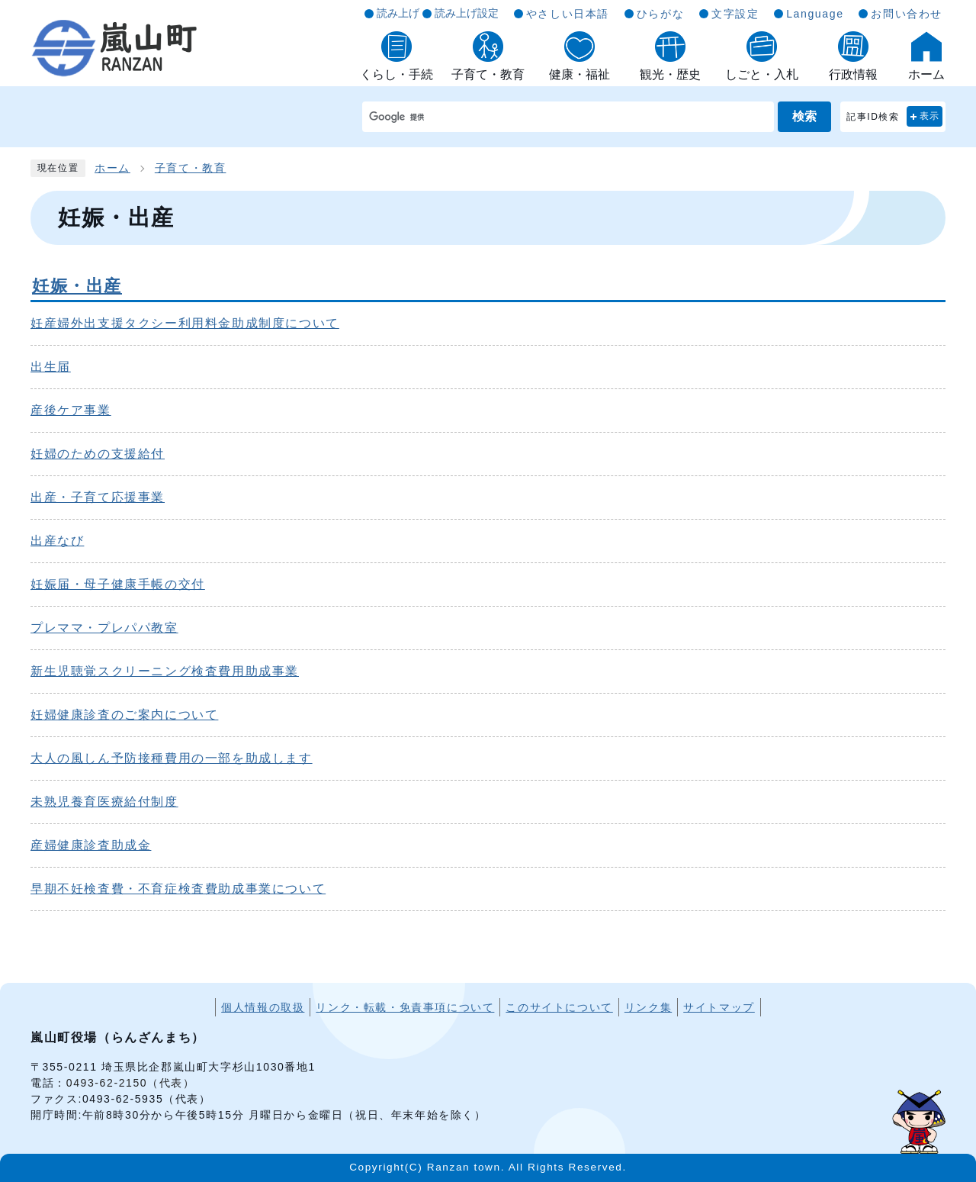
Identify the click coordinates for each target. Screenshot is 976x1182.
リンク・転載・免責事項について (405, 1007)
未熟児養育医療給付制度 (104, 801)
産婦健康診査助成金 (90, 845)
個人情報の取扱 (262, 1007)
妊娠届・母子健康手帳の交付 (117, 584)
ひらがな (660, 14)
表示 (930, 116)
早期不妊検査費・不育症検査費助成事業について (178, 888)
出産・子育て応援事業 (97, 497)
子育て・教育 (190, 168)
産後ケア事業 (70, 410)
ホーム (112, 168)
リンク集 (648, 1007)
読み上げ (398, 13)
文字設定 (735, 14)
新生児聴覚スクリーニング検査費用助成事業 (164, 671)
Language (814, 14)
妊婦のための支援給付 (97, 453)
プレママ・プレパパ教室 (104, 627)
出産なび (57, 540)
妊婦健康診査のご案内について (124, 714)
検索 (804, 116)
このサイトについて (559, 1007)
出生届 (50, 366)
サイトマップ (719, 1007)
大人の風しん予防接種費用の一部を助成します (171, 758)
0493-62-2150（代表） (130, 1083)
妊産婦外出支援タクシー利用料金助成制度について (184, 323)
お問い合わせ (906, 14)
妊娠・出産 (77, 285)
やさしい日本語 (567, 14)
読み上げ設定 (467, 13)
